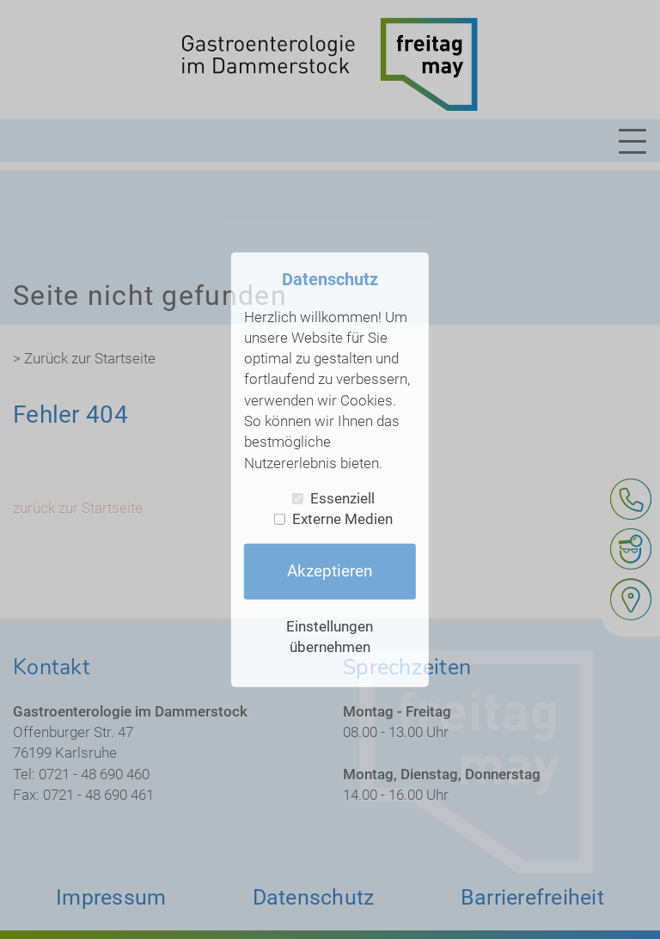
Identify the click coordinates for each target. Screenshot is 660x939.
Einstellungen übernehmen (329, 636)
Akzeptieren (329, 571)
